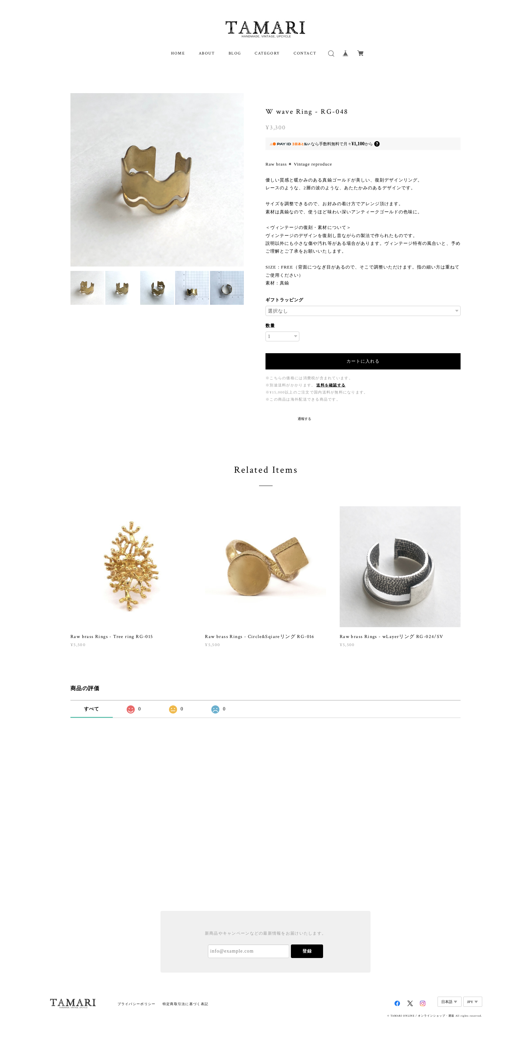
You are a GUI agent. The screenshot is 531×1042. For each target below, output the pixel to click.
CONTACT (305, 53)
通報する (304, 419)
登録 (307, 951)
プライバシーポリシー (137, 1004)
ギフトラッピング (284, 299)
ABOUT (207, 53)
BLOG (235, 53)
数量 (270, 325)
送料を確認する (330, 385)
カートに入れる (363, 361)
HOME (178, 53)
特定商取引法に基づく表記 (185, 1004)
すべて (92, 708)
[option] (157, 180)
